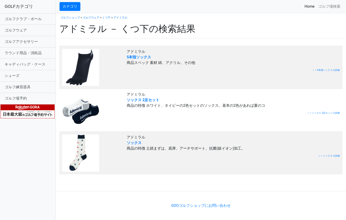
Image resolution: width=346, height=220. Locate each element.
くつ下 (106, 17)
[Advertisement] (113, 184)
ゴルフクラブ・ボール (23, 19)
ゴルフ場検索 (329, 6)
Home (310, 6)
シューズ (12, 75)
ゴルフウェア (16, 30)
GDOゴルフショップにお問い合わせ (200, 205)
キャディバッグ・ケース (25, 64)
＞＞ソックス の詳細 (329, 155)
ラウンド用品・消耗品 (23, 53)
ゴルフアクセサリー (21, 41)
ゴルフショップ (70, 17)
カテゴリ (70, 6)
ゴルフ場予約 (16, 98)
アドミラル (120, 17)
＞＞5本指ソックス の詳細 (326, 70)
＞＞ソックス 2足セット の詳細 (323, 113)
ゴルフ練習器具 (18, 87)
